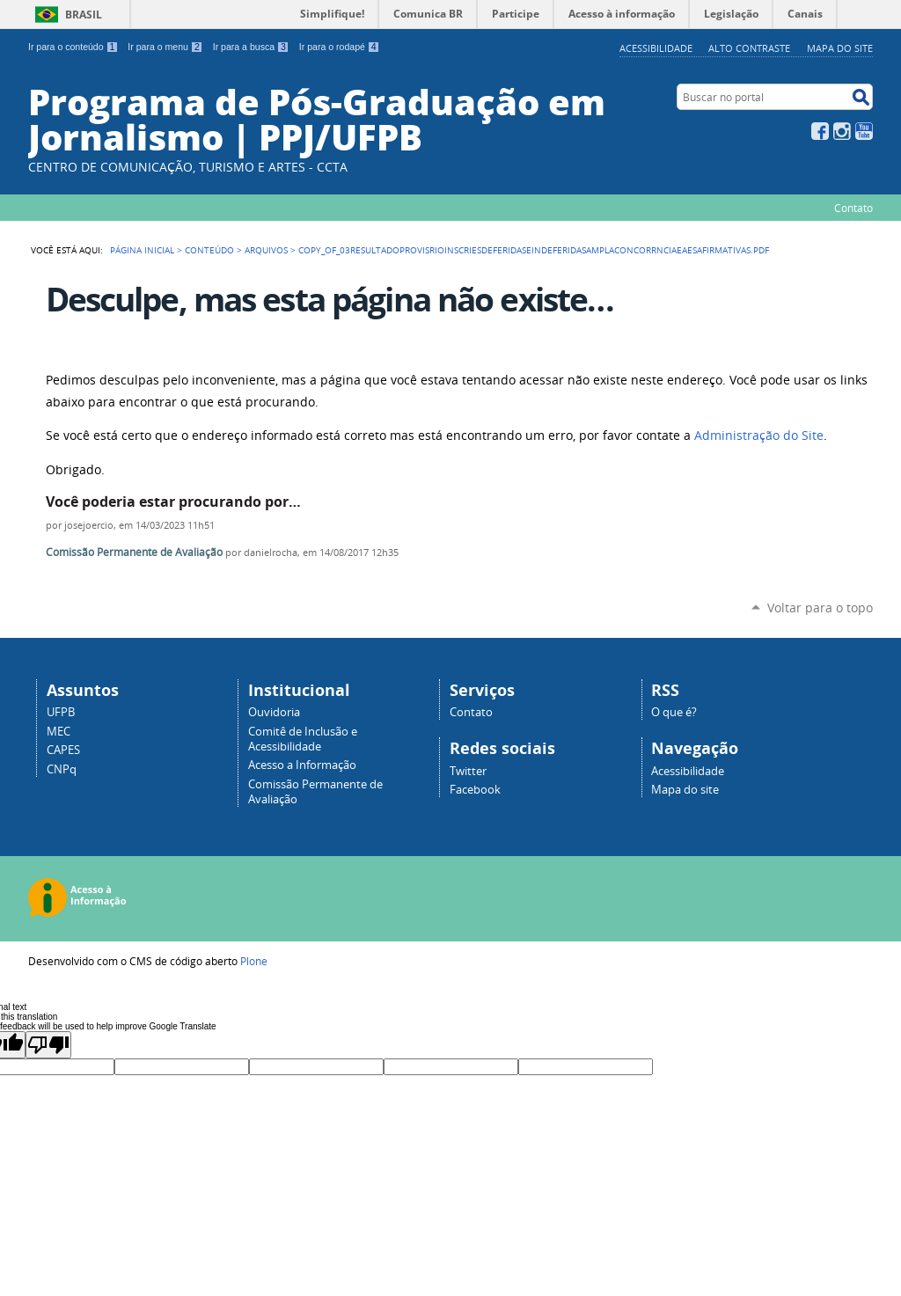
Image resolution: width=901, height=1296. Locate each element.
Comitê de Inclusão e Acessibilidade (302, 739)
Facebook (820, 131)
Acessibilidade (655, 48)
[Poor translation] (48, 1044)
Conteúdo (209, 250)
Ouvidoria (274, 712)
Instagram (842, 131)
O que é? (674, 712)
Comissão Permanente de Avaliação (134, 552)
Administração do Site (759, 435)
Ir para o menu (165, 46)
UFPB (61, 712)
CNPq (62, 769)
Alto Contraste (749, 48)
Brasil (83, 14)
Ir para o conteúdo (73, 46)
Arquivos (266, 250)
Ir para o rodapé (339, 46)
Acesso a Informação (302, 765)
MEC (58, 731)
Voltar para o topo (820, 607)
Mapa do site (840, 48)
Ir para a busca (251, 46)
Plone (253, 961)
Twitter (468, 771)
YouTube (864, 131)
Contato (853, 208)
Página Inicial (142, 250)
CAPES (63, 750)
